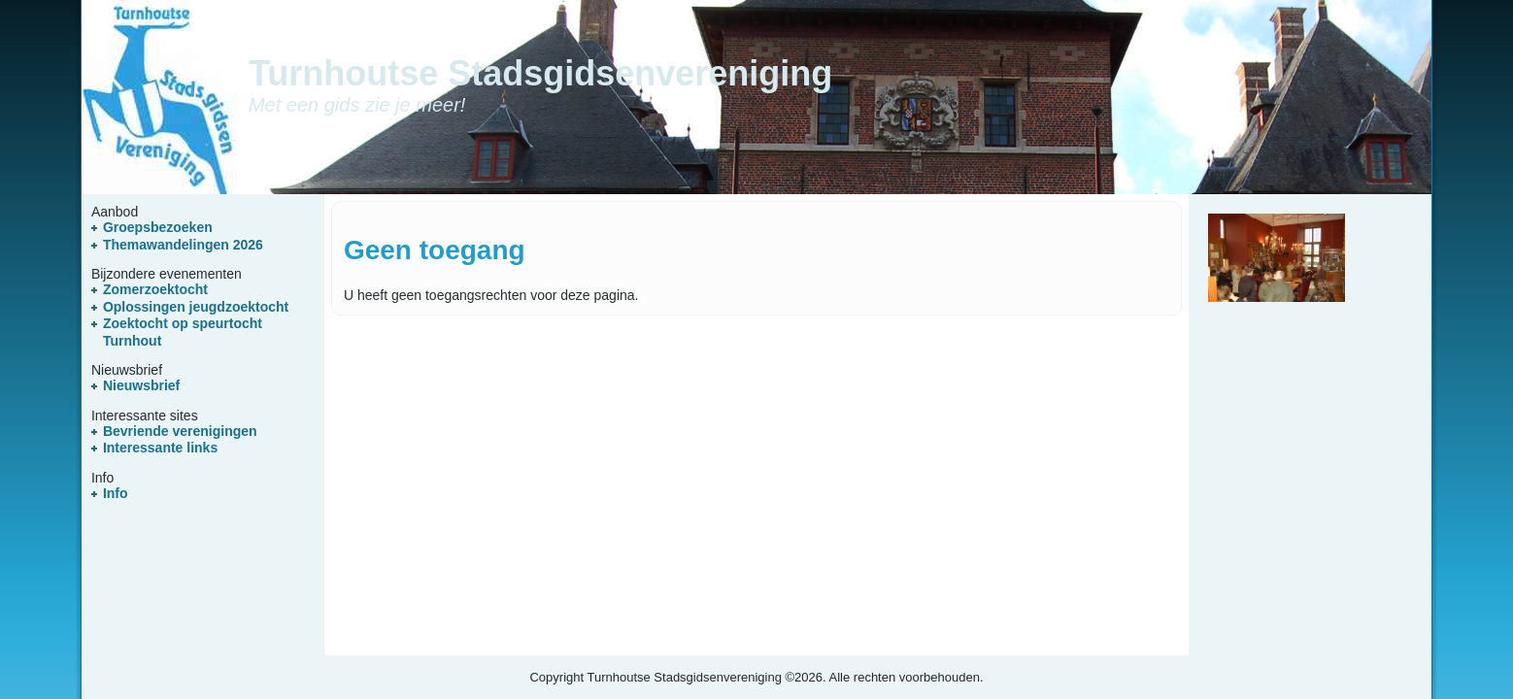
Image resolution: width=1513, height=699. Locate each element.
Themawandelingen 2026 (183, 244)
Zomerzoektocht (155, 289)
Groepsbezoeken (158, 227)
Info (115, 493)
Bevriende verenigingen (180, 431)
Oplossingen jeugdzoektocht (195, 307)
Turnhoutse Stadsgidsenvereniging (540, 73)
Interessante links (160, 447)
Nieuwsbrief (141, 385)
